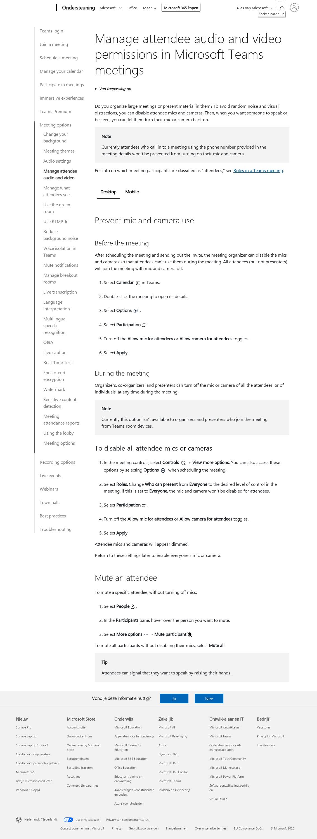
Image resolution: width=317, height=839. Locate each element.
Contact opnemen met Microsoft (82, 828)
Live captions (55, 352)
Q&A (48, 342)
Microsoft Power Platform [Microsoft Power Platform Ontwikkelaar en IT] (226, 776)
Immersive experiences (62, 98)
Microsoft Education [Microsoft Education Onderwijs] (127, 727)
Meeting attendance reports (61, 419)
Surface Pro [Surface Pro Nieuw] (23, 727)
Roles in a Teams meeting (258, 170)
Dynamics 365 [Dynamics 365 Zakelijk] (168, 754)
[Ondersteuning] (78, 7)
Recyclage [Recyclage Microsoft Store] (74, 776)
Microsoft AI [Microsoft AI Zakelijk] (166, 727)
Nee (209, 698)
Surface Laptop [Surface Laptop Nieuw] (26, 736)
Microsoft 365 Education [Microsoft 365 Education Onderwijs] (130, 758)
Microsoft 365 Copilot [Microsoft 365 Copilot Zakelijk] (173, 772)
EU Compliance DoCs (248, 828)
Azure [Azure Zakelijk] (162, 745)
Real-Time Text (57, 362)
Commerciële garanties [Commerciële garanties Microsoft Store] (82, 785)
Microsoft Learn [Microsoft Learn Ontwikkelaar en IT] (220, 736)
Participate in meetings (62, 84)
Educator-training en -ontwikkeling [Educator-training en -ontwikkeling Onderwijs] (129, 778)
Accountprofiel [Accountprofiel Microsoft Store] (76, 727)
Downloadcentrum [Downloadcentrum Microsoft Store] (79, 736)
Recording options (57, 462)
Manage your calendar (61, 71)
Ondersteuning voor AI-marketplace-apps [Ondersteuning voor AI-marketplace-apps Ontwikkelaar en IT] (225, 747)
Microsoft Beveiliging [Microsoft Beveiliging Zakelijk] (172, 736)
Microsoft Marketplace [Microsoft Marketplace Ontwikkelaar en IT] (224, 767)
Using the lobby (58, 433)
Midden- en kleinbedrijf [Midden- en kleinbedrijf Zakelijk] (174, 790)
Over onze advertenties (210, 828)
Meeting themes (59, 151)
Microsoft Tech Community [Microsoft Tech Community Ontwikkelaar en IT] (227, 758)
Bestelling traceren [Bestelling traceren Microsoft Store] (80, 767)
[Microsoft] (35, 7)
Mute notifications (60, 265)
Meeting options (55, 125)
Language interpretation (56, 305)
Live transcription (60, 292)
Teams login (51, 31)
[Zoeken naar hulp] (281, 7)
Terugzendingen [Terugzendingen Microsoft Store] (78, 758)
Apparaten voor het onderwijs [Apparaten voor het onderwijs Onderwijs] (134, 736)
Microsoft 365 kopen (183, 7)
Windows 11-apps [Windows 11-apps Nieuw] (28, 790)
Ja (174, 698)
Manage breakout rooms (60, 278)
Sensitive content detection (59, 402)
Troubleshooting (56, 529)
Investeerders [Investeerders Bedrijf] (266, 745)
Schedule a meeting (59, 57)
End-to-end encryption (54, 375)
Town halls (50, 502)
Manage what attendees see (56, 191)
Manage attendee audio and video (60, 174)
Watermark (54, 389)
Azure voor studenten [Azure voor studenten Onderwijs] (128, 803)
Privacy (116, 828)
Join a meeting (54, 44)
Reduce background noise (60, 234)
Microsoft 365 (111, 7)
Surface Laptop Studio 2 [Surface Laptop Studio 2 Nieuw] (32, 745)
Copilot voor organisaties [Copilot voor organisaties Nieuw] (33, 754)
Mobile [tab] (132, 191)
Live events (50, 475)
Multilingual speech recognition (55, 325)
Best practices (53, 516)
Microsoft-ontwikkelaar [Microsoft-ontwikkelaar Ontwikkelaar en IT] (225, 727)
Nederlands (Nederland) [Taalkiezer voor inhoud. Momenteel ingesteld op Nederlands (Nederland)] (40, 819)
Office (133, 7)
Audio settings (57, 161)
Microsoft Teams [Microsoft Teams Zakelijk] (169, 781)
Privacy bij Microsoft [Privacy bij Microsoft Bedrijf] (270, 736)
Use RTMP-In (55, 221)
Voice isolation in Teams (59, 251)
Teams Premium (55, 111)
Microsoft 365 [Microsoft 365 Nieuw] (25, 772)
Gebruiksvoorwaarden (143, 828)
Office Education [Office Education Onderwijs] (125, 767)
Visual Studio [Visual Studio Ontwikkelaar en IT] (218, 799)
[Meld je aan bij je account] (294, 7)
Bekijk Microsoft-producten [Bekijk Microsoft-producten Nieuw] (34, 781)
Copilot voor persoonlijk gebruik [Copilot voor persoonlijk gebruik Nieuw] (37, 763)
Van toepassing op (115, 88)
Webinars (49, 489)
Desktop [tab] (108, 191)
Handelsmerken (176, 828)
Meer (149, 7)
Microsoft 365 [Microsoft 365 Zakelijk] (167, 763)
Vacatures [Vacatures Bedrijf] (264, 727)
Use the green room (56, 207)
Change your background (55, 137)
